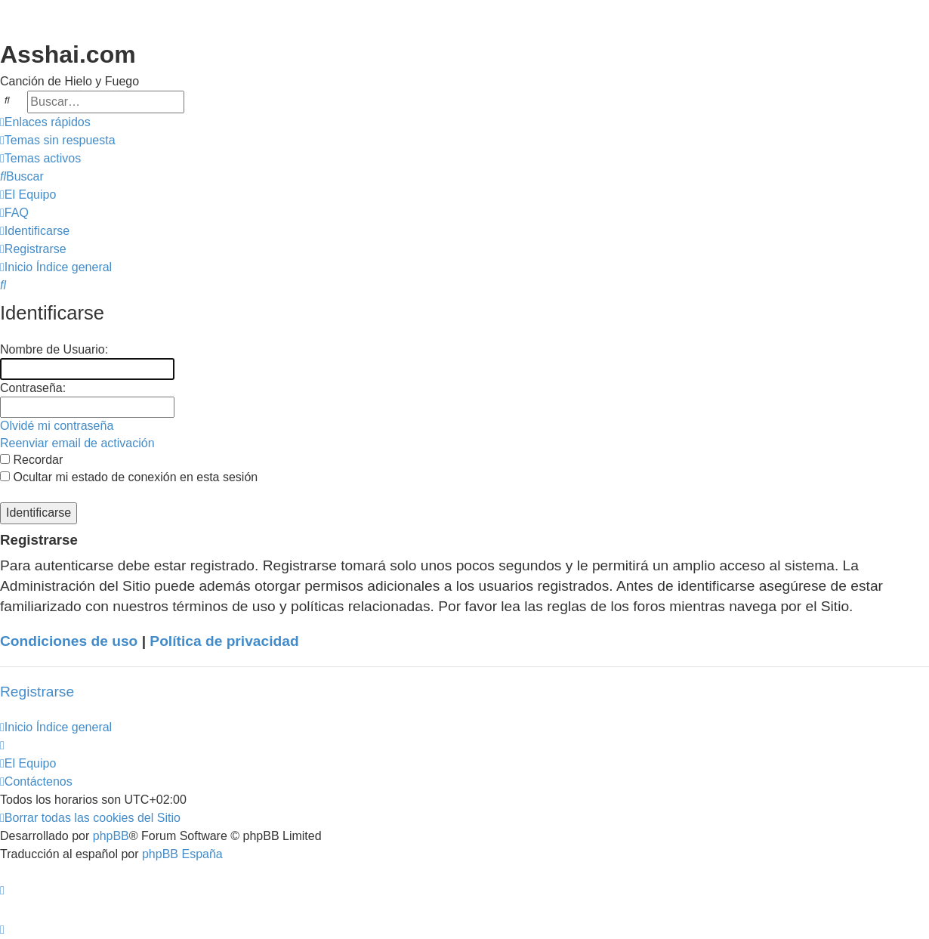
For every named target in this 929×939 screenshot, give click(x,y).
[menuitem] (58, 140)
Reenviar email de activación (77, 443)
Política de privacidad (224, 641)
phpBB (111, 835)
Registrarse (37, 692)
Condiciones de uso (68, 641)
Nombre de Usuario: (54, 349)
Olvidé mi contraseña (56, 425)
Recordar (31, 459)
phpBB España (182, 854)
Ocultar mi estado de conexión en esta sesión (129, 477)
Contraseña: (33, 387)
